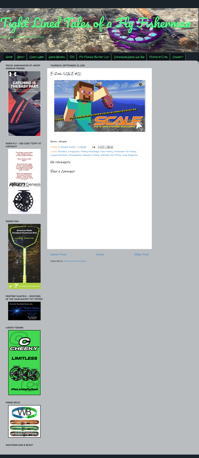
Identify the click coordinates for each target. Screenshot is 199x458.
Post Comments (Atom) (75, 261)
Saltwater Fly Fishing (110, 155)
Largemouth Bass (59, 155)
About (21, 56)
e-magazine (73, 151)
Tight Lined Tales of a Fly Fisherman (95, 22)
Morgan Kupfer (68, 147)
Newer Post (58, 254)
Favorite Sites (158, 56)
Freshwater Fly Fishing (125, 151)
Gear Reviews (57, 56)
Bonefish (62, 151)
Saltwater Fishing (90, 155)
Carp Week (36, 56)
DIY (72, 56)
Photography (75, 155)
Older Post (141, 254)
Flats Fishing (106, 151)
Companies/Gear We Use (129, 56)
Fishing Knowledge (90, 151)
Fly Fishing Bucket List (94, 56)
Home (9, 56)
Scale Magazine (130, 155)
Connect (178, 56)
